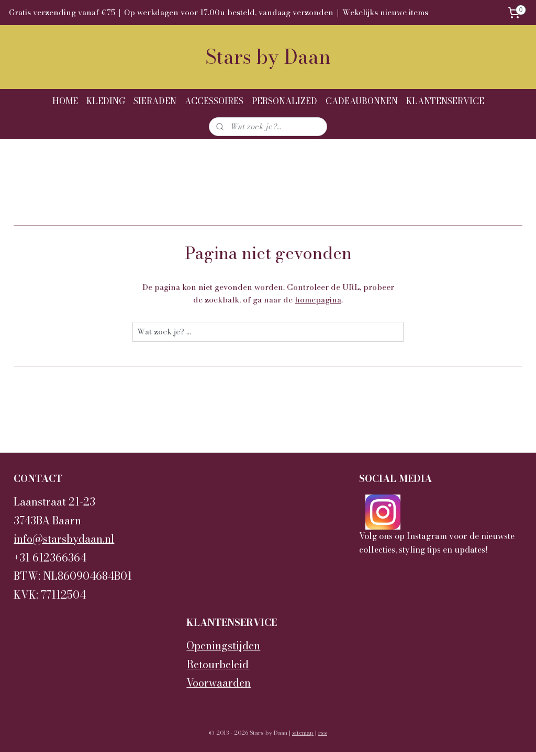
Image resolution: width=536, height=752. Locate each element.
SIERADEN (154, 101)
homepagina (318, 300)
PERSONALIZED (284, 101)
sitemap (303, 732)
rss (322, 732)
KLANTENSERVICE (445, 101)
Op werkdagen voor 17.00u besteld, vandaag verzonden (228, 12)
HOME (65, 101)
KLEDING (105, 101)
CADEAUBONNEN (362, 101)
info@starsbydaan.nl (64, 539)
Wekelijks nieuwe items (385, 12)
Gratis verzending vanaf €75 (62, 12)
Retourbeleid (217, 664)
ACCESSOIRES (214, 101)
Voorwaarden (218, 683)
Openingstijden (223, 646)
